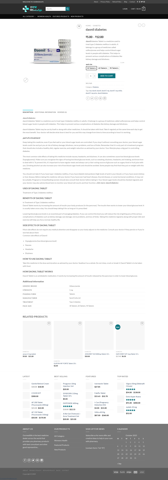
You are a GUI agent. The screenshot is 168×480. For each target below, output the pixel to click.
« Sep (119, 463)
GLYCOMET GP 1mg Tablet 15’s (127, 354)
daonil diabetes (103, 93)
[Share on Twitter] (92, 98)
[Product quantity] (90, 75)
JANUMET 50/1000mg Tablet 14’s (97, 354)
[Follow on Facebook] (137, 2)
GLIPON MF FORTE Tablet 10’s (65, 363)
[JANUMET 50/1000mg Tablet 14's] (99, 335)
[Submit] (68, 9)
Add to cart (106, 76)
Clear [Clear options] (122, 62)
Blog (125, 2)
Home (88, 26)
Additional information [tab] (45, 112)
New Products (77, 16)
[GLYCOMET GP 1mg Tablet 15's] (130, 335)
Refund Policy (116, 2)
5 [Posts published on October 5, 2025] (143, 442)
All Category (29, 16)
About (96, 2)
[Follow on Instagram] (139, 2)
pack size (89, 64)
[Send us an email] (144, 2)
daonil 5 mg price (91, 93)
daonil (99, 91)
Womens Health (44, 16)
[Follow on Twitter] (142, 2)
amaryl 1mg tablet (29, 354)
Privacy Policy (105, 2)
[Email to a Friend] (96, 98)
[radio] (91, 68)
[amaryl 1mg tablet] (37, 335)
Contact (132, 2)
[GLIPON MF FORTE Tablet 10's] (68, 340)
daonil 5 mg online (116, 91)
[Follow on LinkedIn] (42, 460)
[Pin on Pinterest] (100, 98)
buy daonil (92, 91)
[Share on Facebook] (88, 98)
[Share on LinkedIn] (105, 98)
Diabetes (97, 26)
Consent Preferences (8, 478)
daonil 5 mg (105, 91)
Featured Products (61, 16)
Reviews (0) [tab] (62, 112)
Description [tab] (28, 112)
